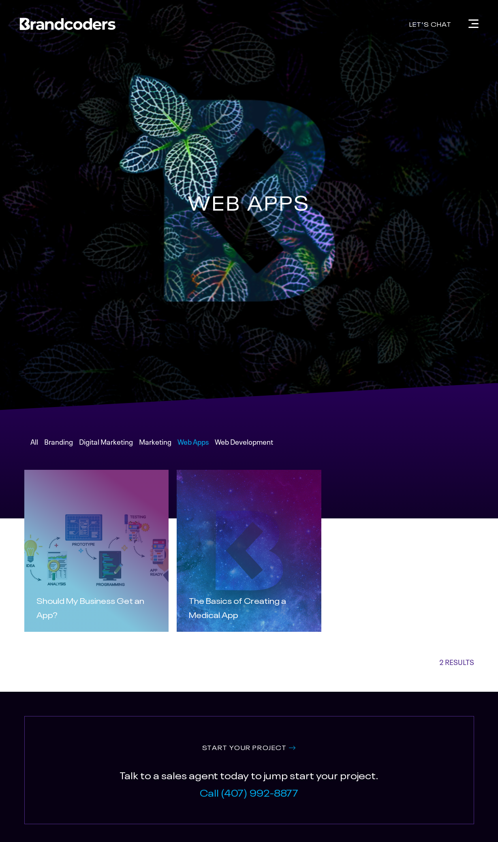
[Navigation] (473, 23)
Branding (58, 441)
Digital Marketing (106, 441)
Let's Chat (430, 23)
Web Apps (193, 441)
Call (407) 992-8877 (249, 792)
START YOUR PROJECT (244, 747)
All (34, 441)
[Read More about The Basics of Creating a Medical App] (249, 607)
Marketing (155, 441)
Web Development (244, 441)
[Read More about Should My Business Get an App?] (96, 607)
